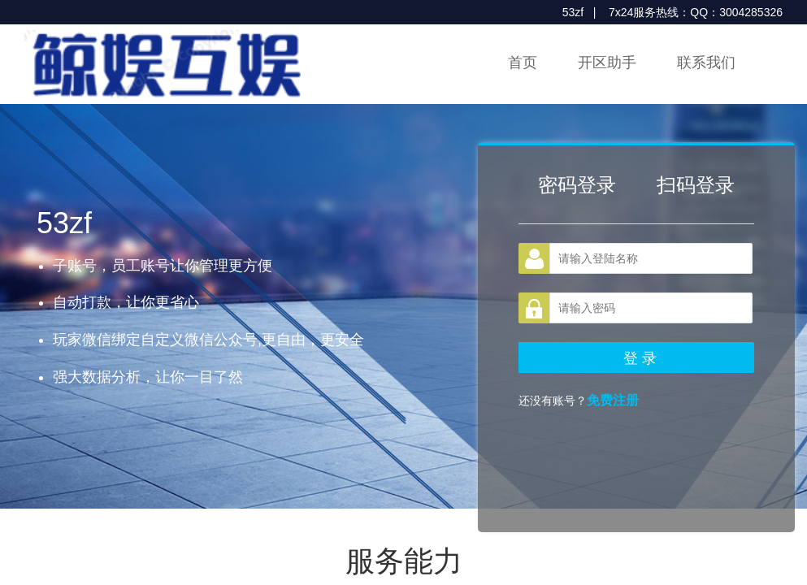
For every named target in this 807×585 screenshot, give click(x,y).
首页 (522, 62)
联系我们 (706, 62)
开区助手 (607, 62)
